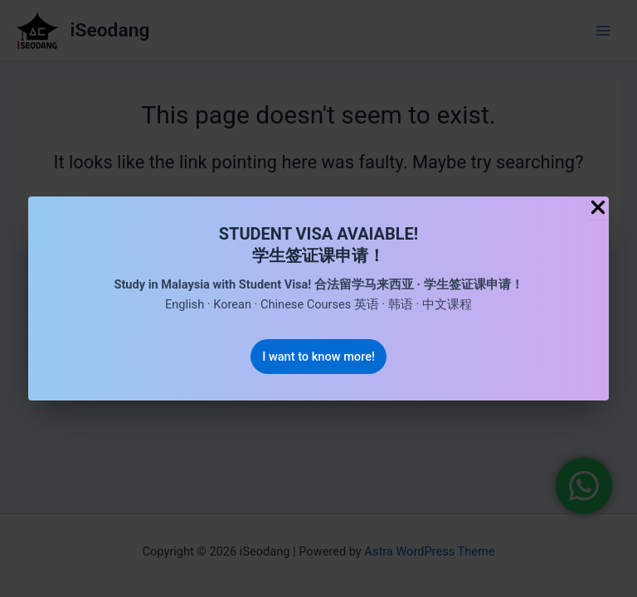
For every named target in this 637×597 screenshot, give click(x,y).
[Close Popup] (598, 209)
